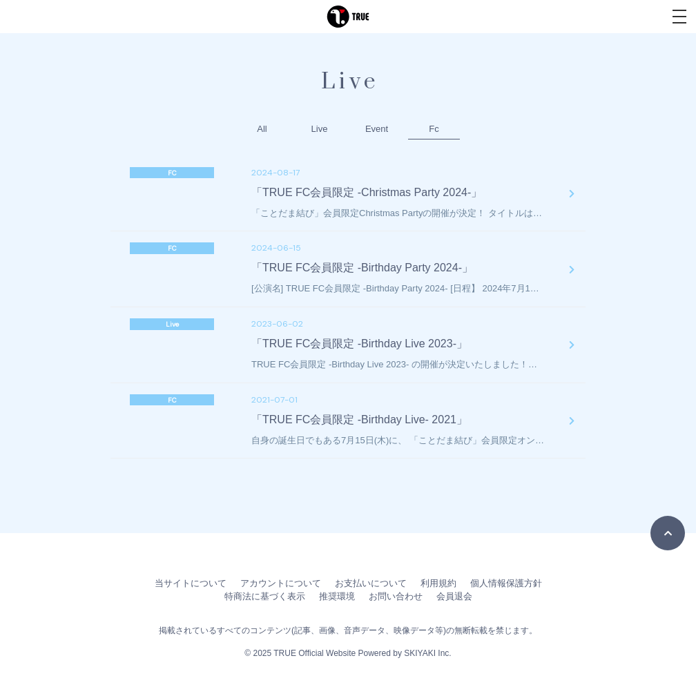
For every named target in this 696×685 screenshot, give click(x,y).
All (262, 129)
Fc (433, 129)
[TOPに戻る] (667, 533)
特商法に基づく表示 (264, 596)
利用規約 (438, 583)
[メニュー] (679, 16)
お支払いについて (371, 583)
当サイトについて (190, 583)
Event (376, 129)
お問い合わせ (396, 596)
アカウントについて (280, 583)
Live (319, 129)
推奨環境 (337, 596)
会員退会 (454, 596)
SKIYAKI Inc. (427, 653)
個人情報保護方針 (506, 583)
